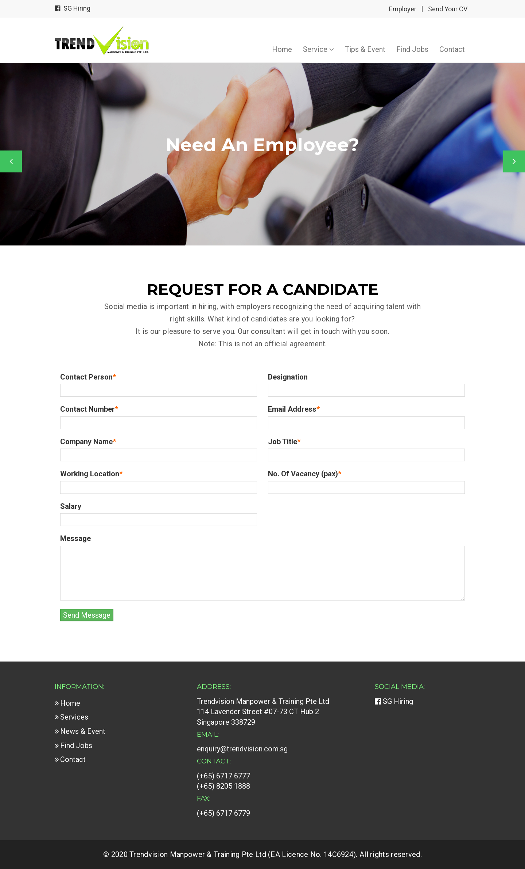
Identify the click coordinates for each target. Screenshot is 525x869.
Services (74, 717)
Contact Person (88, 377)
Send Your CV (447, 9)
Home (282, 49)
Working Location (91, 473)
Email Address (294, 409)
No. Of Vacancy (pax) (304, 473)
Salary (70, 506)
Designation (288, 377)
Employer (402, 9)
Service (318, 49)
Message (75, 538)
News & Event (82, 731)
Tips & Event (365, 49)
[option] (262, 154)
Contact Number (89, 409)
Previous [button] (11, 161)
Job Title (284, 441)
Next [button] (514, 161)
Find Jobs (412, 49)
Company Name (88, 441)
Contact (452, 49)
